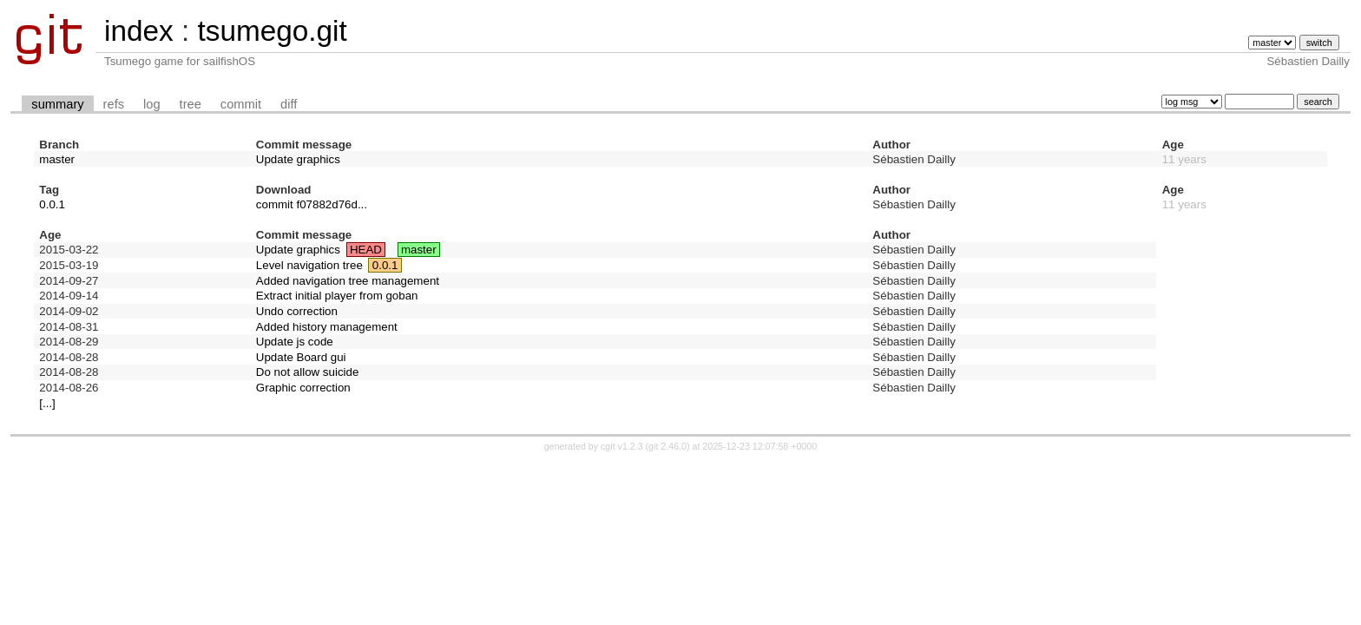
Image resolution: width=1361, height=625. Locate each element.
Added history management (327, 326)
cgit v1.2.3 (622, 446)
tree (190, 104)
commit (240, 104)
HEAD (366, 249)
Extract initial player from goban (337, 295)
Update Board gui (301, 357)
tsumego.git (271, 31)
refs (113, 104)
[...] (47, 403)
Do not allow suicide (307, 371)
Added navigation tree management (347, 280)
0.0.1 (52, 204)
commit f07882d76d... (311, 204)
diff (288, 104)
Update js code (294, 341)
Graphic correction (303, 387)
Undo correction (297, 311)
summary (57, 104)
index (139, 31)
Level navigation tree (309, 265)
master (57, 159)
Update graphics (298, 159)
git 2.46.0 (667, 446)
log (152, 104)
